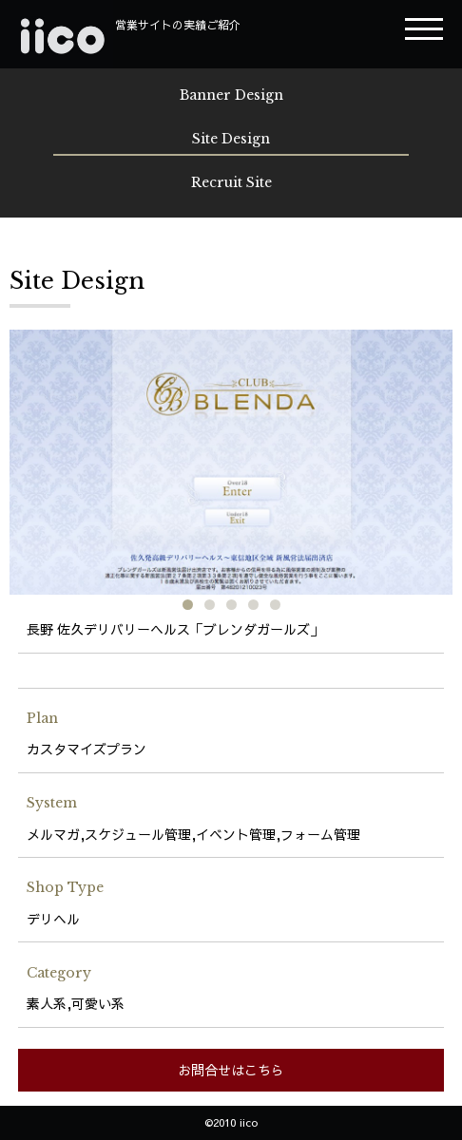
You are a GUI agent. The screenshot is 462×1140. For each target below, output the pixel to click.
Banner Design (231, 95)
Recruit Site (231, 182)
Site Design (231, 138)
